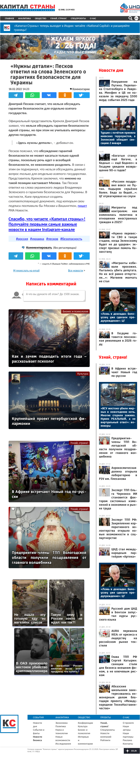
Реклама (127, 740)
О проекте (128, 722)
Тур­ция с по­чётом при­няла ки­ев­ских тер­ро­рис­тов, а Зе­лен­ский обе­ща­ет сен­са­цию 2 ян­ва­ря (118, 138)
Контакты (128, 743)
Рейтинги (105, 740)
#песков (52, 239)
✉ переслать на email (26, 270)
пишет (82, 206)
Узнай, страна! (58, 18)
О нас (93, 18)
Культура (82, 373)
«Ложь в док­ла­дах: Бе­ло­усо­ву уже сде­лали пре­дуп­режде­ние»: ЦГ (118, 317)
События (38, 717)
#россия (22, 239)
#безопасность (71, 239)
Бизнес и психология (75, 311)
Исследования (63, 743)
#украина (37, 239)
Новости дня (111, 70)
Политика (60, 726)
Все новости (75, 270)
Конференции (85, 722)
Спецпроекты (78, 18)
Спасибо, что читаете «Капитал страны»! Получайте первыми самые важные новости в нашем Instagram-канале (47, 224)
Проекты (105, 717)
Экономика (61, 722)
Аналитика (24, 18)
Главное (9, 18)
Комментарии (81, 89)
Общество (40, 18)
